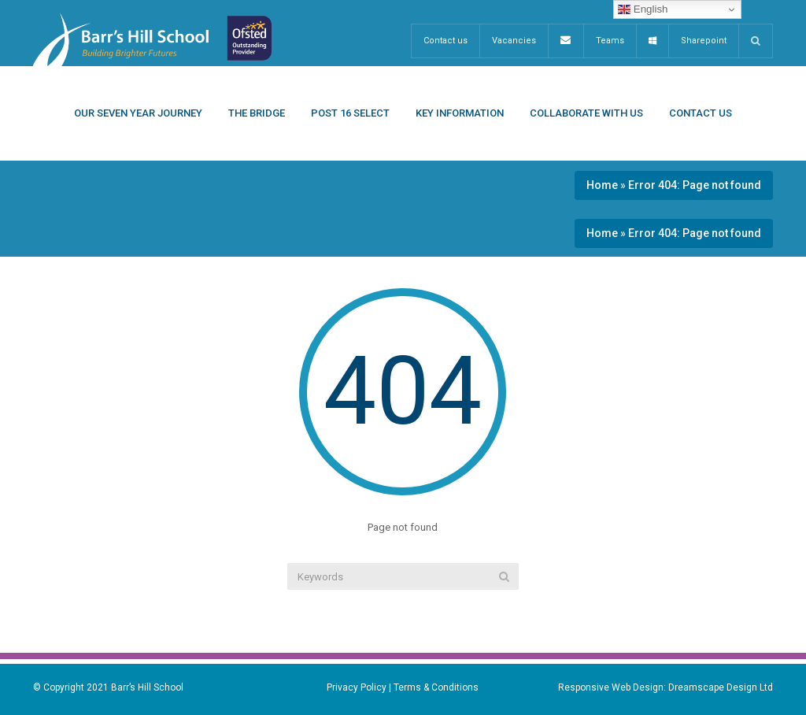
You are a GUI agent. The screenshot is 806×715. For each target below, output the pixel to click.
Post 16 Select (350, 113)
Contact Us (700, 113)
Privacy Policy (356, 687)
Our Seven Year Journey (138, 113)
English (642, 9)
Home (602, 185)
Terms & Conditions (436, 687)
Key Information (460, 113)
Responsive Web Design (611, 687)
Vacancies (514, 40)
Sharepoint (704, 40)
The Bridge (256, 113)
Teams (610, 40)
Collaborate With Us (586, 113)
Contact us (445, 40)
